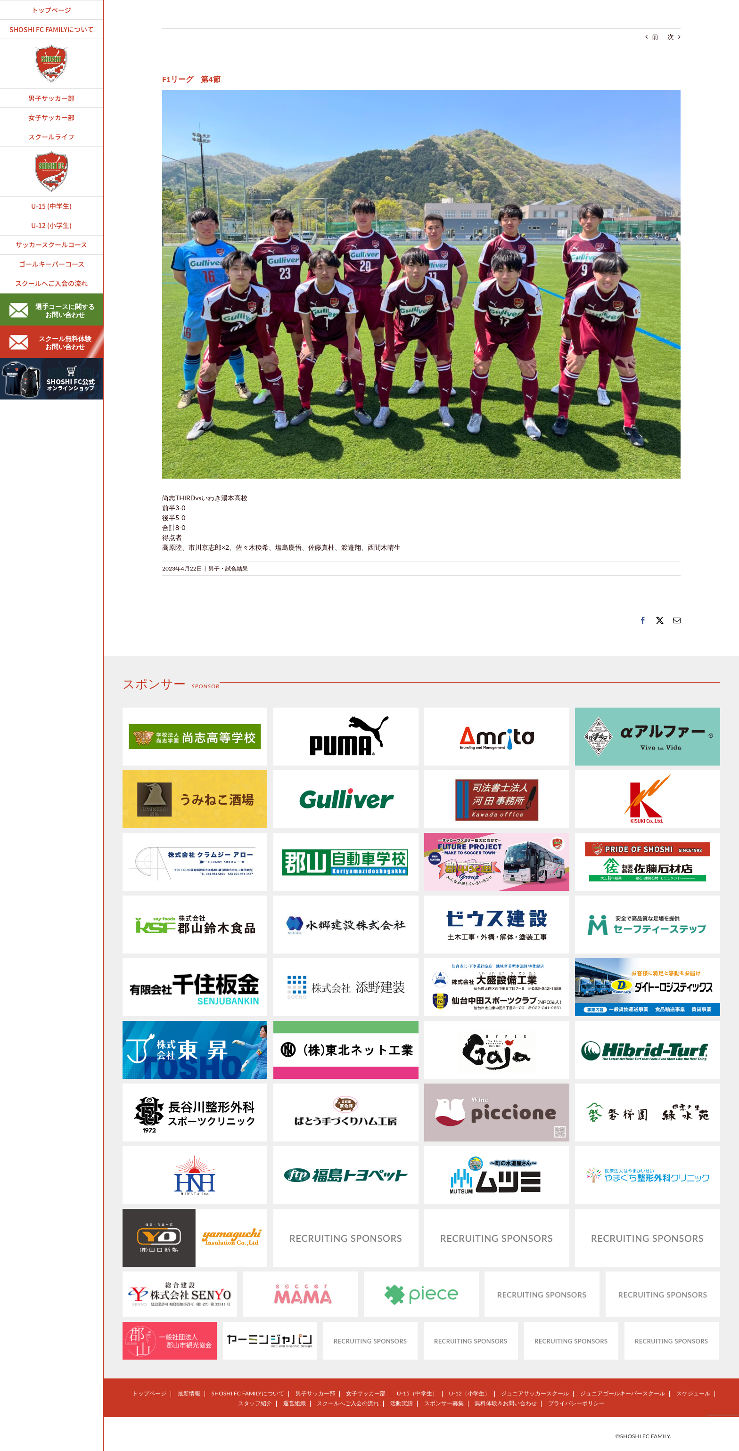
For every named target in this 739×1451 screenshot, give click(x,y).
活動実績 (401, 1403)
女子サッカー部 (366, 1393)
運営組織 (294, 1403)
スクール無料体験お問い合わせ (50, 342)
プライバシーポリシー (576, 1403)
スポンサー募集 (444, 1403)
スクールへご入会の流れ (348, 1403)
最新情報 (189, 1393)
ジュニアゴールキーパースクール (622, 1393)
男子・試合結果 (228, 568)
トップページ (149, 1393)
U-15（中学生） (417, 1393)
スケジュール (693, 1393)
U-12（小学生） (469, 1393)
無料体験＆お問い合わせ (506, 1403)
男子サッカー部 (315, 1393)
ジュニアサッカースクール (535, 1393)
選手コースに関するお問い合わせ (52, 310)
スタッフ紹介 (255, 1403)
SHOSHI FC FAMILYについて (248, 1393)
